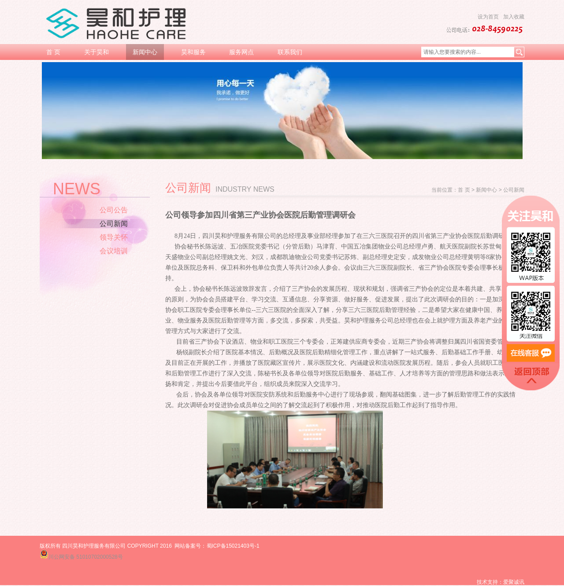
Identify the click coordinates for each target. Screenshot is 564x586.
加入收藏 (513, 17)
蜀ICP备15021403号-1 (233, 546)
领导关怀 (114, 237)
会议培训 (114, 251)
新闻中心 (145, 52)
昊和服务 (193, 52)
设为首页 (488, 17)
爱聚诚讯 (513, 582)
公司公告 (114, 210)
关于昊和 (96, 52)
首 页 (53, 52)
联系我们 (290, 52)
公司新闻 (114, 223)
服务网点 (241, 52)
